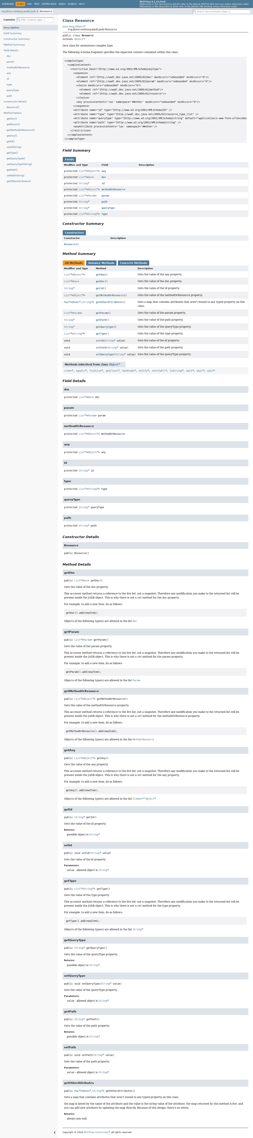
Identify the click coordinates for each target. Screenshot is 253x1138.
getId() (11, 141)
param (10, 61)
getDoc (100, 281)
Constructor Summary (17, 39)
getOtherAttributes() (19, 181)
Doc (90, 177)
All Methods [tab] (73, 263)
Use (29, 4)
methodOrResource (18, 67)
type (9, 84)
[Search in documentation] (221, 11)
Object (78, 39)
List (82, 171)
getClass (112, 370)
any (9, 73)
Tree (37, 4)
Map (66, 302)
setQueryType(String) (19, 164)
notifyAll (158, 370)
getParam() (13, 124)
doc (9, 56)
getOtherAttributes (109, 302)
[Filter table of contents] (35, 19)
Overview (8, 4)
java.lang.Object (73, 26)
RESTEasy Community (96, 1132)
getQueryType (105, 326)
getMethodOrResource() (21, 130)
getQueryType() (16, 158)
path (9, 96)
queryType (13, 90)
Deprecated (49, 4)
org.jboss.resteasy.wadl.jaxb (19, 11)
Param (91, 195)
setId (99, 340)
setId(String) (14, 147)
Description (11, 27)
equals (80, 370)
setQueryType (105, 354)
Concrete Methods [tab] (133, 263)
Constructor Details (15, 101)
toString (176, 370)
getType (101, 333)
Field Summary (13, 33)
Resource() (13, 107)
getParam (102, 312)
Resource (46, 11)
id (8, 78)
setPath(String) (15, 175)
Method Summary (14, 44)
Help (81, 4)
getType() (12, 152)
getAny (100, 274)
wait (189, 370)
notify (143, 370)
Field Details (11, 50)
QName (75, 302)
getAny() (12, 135)
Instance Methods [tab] (101, 263)
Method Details (13, 113)
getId (99, 288)
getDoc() (12, 118)
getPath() (12, 169)
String (83, 183)
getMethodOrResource (110, 295)
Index (62, 4)
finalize (95, 370)
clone (67, 370)
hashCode (128, 370)
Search (72, 4)
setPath (101, 347)
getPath (101, 319)
